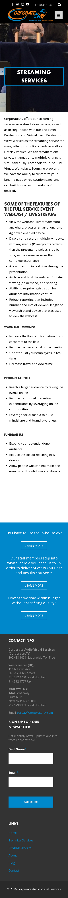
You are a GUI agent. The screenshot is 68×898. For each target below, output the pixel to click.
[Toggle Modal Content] (59, 4)
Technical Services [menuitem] (21, 840)
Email (13, 773)
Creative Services (20, 848)
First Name (17, 749)
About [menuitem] (13, 855)
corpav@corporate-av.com (35, 713)
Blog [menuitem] (12, 863)
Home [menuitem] (13, 833)
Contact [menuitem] (14, 870)
